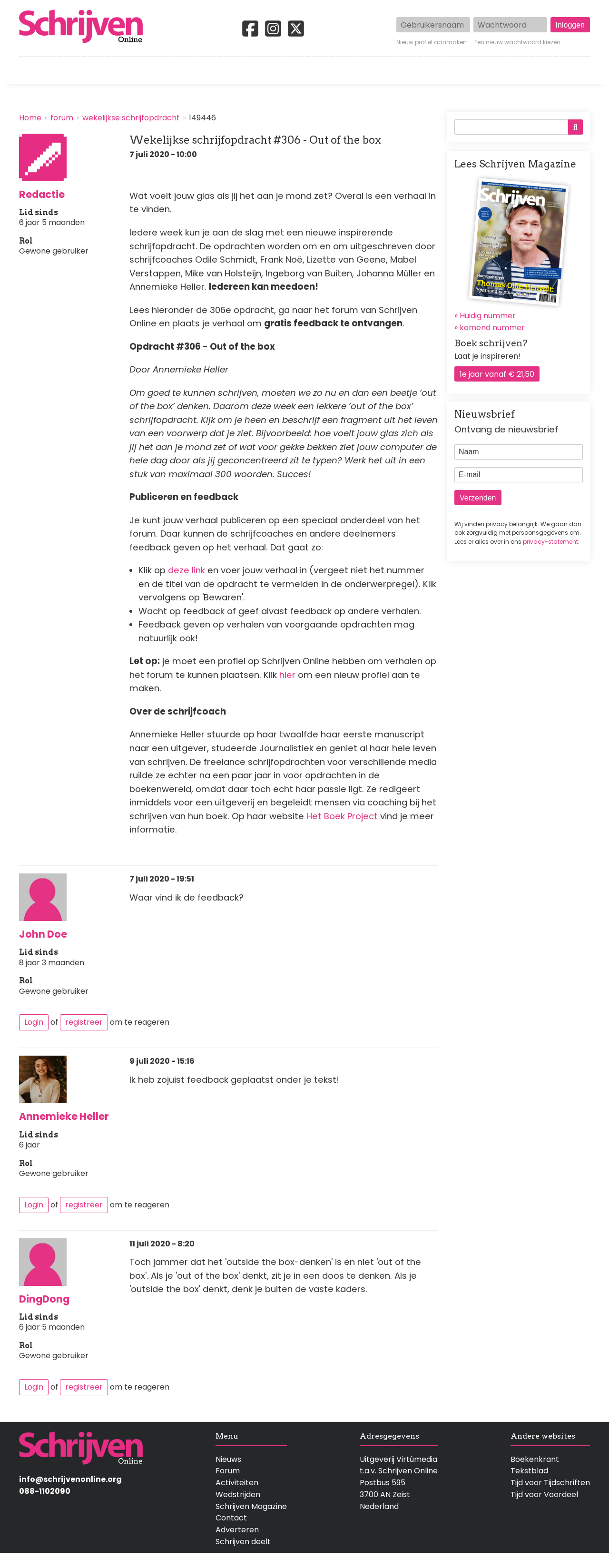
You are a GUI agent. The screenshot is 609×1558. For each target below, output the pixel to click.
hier (288, 675)
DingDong (44, 1299)
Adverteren (237, 1529)
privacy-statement (550, 542)
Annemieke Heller (64, 1116)
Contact (574, 70)
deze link (186, 570)
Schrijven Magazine (251, 1506)
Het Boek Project (343, 816)
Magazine (442, 70)
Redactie (42, 194)
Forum (228, 1470)
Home (31, 70)
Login (33, 1022)
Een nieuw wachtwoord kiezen (517, 42)
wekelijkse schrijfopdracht (131, 117)
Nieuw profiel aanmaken (431, 42)
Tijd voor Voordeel (544, 1494)
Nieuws (228, 1459)
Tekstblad (529, 1470)
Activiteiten (360, 70)
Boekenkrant (535, 1459)
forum (61, 117)
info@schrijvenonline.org (70, 1479)
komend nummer (492, 327)
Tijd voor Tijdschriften (550, 1482)
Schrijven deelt (243, 1541)
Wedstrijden (272, 70)
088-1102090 (44, 1491)
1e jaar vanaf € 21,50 (497, 374)
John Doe (43, 934)
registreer (84, 1022)
